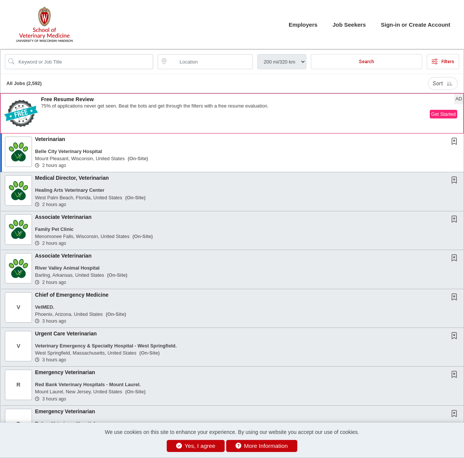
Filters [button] (443, 61)
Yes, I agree (195, 446)
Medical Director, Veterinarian (72, 178)
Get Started (443, 114)
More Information (262, 446)
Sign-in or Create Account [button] (415, 24)
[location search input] (210, 61)
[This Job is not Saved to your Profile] (456, 142)
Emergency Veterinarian (65, 372)
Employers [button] (303, 24)
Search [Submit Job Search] (366, 61)
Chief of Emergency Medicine (71, 295)
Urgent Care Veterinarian (66, 334)
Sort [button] (443, 83)
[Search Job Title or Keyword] (84, 61)
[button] (232, 113)
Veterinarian (50, 139)
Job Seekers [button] (349, 24)
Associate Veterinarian (63, 217)
